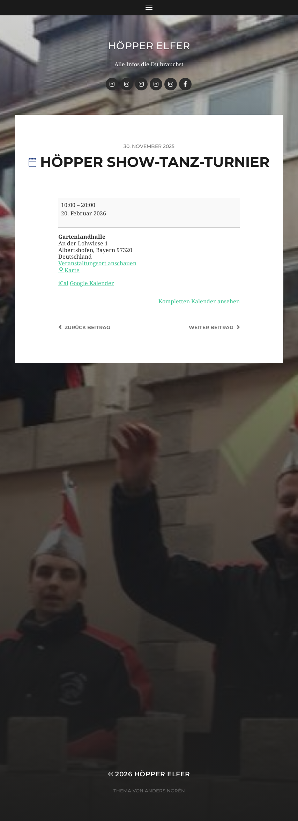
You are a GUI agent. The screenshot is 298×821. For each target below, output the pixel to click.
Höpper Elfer (149, 46)
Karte (69, 270)
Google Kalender (92, 283)
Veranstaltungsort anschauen (97, 263)
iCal (63, 283)
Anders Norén (165, 790)
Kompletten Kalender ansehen (199, 301)
